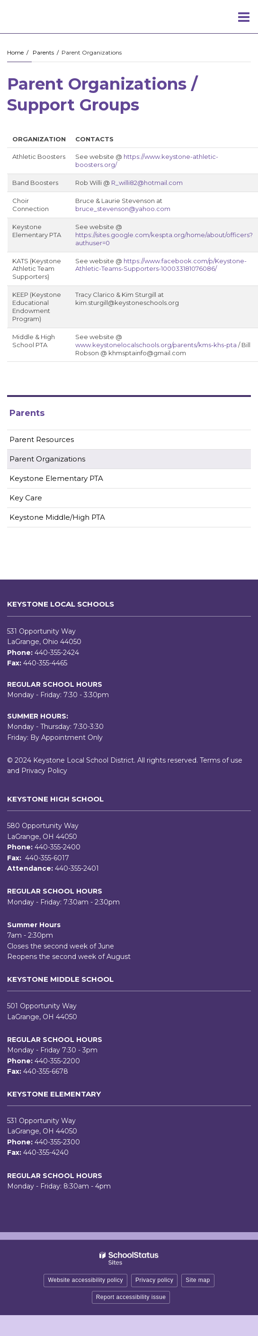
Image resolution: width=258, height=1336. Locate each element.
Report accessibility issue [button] (131, 1297)
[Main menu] (244, 16)
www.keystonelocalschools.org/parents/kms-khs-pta (156, 345)
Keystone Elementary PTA (56, 478)
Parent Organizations (47, 458)
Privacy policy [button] (154, 1280)
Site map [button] (198, 1280)
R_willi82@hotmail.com (146, 182)
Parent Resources (41, 439)
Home (15, 52)
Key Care (25, 497)
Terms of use (221, 760)
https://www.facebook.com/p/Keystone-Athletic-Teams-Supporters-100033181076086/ (161, 265)
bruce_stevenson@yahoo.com (122, 208)
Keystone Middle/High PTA (57, 517)
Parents (43, 52)
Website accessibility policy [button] (85, 1280)
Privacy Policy (44, 770)
